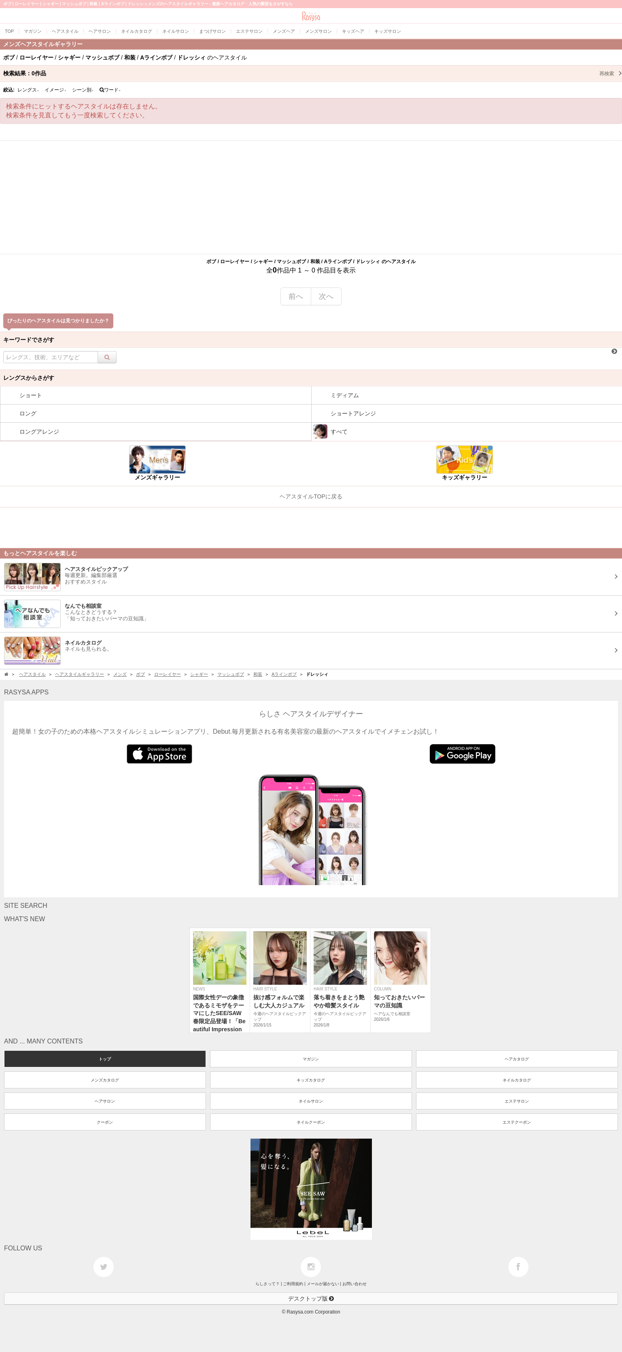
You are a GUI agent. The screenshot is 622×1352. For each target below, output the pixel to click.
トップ (105, 1059)
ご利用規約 (293, 1284)
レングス (28, 90)
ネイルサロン (311, 1101)
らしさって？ (267, 1284)
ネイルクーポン (311, 1122)
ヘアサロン (105, 1101)
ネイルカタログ (517, 1080)
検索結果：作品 (312, 73)
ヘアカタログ (517, 1059)
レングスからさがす (28, 378)
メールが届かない (323, 1284)
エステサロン (517, 1101)
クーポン (105, 1122)
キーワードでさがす (28, 339)
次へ (326, 296)
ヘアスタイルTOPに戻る (311, 496)
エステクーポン (517, 1122)
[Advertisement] (311, 197)
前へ (296, 296)
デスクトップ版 (311, 1298)
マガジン (311, 1059)
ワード (110, 90)
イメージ (55, 90)
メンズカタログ (105, 1080)
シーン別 (83, 90)
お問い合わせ (354, 1284)
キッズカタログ (311, 1080)
